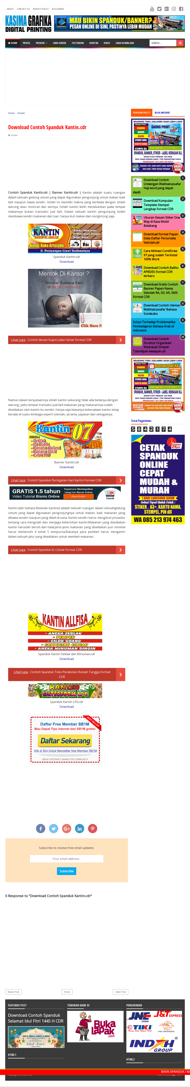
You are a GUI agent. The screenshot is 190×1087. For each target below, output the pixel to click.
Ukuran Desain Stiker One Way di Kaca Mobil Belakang (162, 221)
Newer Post (13, 991)
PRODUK (40, 43)
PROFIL (26, 43)
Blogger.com (175, 1075)
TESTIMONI (78, 43)
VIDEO (107, 43)
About (10, 9)
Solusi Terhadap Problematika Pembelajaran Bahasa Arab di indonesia (154, 326)
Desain (14, 135)
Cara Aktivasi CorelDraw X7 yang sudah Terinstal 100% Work (160, 255)
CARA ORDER (59, 43)
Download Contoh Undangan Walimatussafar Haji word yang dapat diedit (157, 186)
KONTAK (93, 43)
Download (67, 262)
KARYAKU (27, 1075)
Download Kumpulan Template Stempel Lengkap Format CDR (158, 205)
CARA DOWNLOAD (125, 43)
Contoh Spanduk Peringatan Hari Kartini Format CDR (64, 480)
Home (12, 43)
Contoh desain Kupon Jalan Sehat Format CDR (59, 340)
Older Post (120, 991)
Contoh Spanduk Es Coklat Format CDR (54, 550)
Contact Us (23, 9)
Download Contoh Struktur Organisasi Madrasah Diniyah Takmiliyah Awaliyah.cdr (152, 345)
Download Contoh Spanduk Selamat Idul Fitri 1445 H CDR (34, 1021)
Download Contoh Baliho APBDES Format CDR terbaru (161, 272)
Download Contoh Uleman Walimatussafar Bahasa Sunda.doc (162, 309)
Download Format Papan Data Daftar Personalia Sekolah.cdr (161, 238)
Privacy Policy (41, 9)
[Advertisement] (95, 77)
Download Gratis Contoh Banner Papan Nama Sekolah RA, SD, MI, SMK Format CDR (155, 290)
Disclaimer (58, 9)
